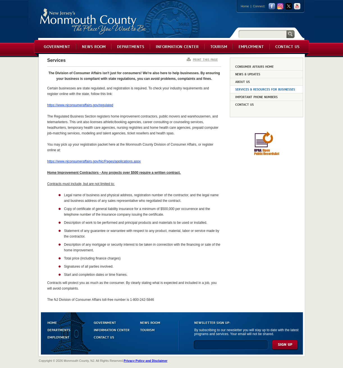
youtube (297, 6)
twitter (288, 6)
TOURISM (147, 329)
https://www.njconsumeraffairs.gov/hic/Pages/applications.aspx (94, 161)
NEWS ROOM (150, 322)
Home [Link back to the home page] (245, 6)
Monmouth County (93, 21)
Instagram (280, 6)
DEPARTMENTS (58, 329)
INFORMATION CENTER (111, 329)
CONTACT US (104, 337)
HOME (52, 322)
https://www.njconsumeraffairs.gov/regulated (80, 105)
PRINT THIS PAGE (205, 59)
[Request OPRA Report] (266, 154)
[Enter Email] (230, 347)
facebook (272, 6)
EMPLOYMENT (58, 337)
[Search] (262, 34)
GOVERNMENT (105, 322)
